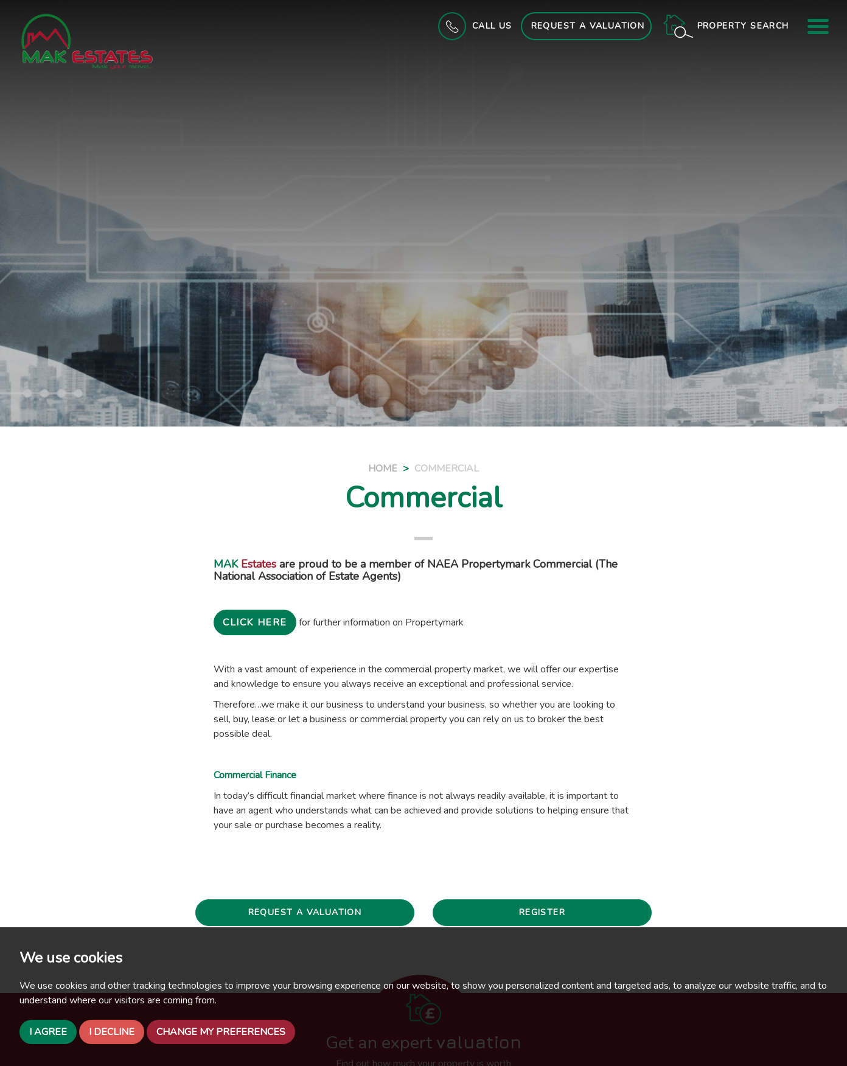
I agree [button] (48, 1032)
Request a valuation (305, 912)
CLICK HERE (255, 622)
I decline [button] (111, 1032)
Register (542, 912)
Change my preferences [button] (220, 1032)
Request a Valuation (588, 26)
